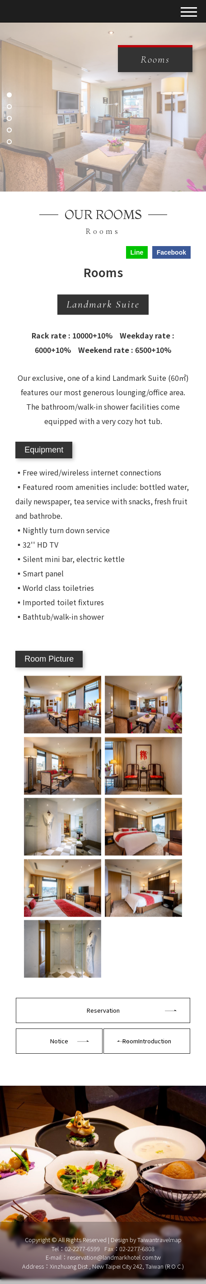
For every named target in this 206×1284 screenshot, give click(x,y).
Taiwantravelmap (159, 1239)
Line (136, 252)
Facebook (171, 252)
